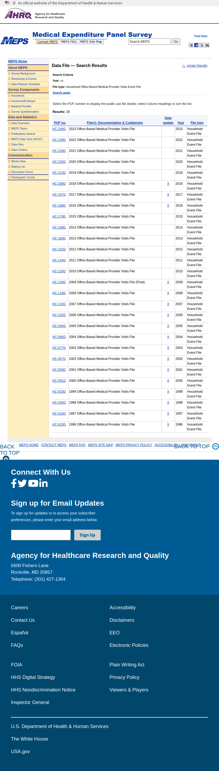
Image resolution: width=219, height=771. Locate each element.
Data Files (17, 144)
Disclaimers (122, 620)
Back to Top (9, 453)
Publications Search (23, 133)
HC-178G (59, 216)
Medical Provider (21, 106)
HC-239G (59, 140)
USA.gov (20, 751)
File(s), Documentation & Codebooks (115, 123)
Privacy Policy (124, 677)
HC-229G (59, 151)
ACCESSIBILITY (166, 445)
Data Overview (20, 123)
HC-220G (59, 162)
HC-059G (59, 370)
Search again (62, 92)
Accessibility (123, 607)
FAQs (17, 645)
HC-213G (59, 173)
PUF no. (60, 123)
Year (180, 123)
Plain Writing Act (127, 664)
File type (197, 123)
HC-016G (59, 413)
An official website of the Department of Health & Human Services (70, 3)
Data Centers (19, 149)
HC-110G (59, 304)
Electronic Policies (129, 645)
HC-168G (59, 227)
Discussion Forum (22, 172)
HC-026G (59, 402)
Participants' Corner (23, 177)
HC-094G (59, 326)
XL (207, 45)
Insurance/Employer (23, 101)
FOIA (16, 664)
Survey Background (23, 73)
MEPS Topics (19, 128)
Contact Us (23, 620)
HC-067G (59, 359)
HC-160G (59, 238)
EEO (115, 632)
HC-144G (59, 260)
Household (17, 95)
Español (19, 632)
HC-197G (59, 194)
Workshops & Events (23, 78)
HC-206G (59, 184)
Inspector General (30, 702)
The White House (29, 739)
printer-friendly (197, 66)
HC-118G (59, 293)
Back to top (196, 446)
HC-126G (59, 282)
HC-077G (59, 348)
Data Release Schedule (25, 84)
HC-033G (59, 392)
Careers (19, 607)
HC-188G (59, 205)
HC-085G (59, 337)
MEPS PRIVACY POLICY (134, 445)
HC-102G (59, 315)
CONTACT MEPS (53, 445)
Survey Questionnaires (25, 111)
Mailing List (18, 166)
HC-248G (59, 129)
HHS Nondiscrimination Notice (43, 690)
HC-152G (59, 249)
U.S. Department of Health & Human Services (59, 726)
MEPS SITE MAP (100, 445)
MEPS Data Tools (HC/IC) (26, 139)
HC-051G (59, 381)
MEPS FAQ (77, 445)
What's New (18, 161)
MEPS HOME (28, 445)
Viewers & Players (129, 690)
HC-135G (59, 271)
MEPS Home (17, 61)
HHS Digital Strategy (33, 677)
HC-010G (59, 424)
